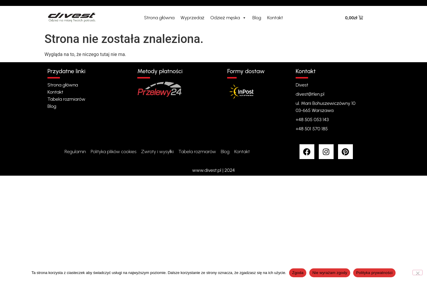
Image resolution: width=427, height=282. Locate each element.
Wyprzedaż (193, 17)
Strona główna (159, 17)
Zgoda (297, 272)
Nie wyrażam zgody (329, 272)
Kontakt (275, 17)
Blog (256, 17)
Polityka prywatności (374, 272)
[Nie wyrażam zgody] (417, 272)
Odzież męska (228, 18)
